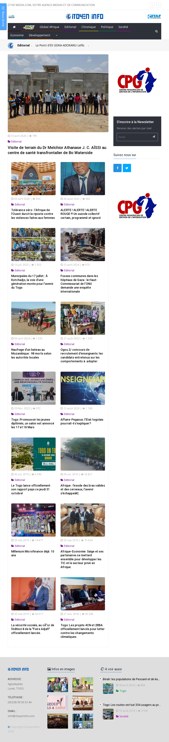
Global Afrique (49, 27)
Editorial (70, 27)
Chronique (89, 27)
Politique (107, 27)
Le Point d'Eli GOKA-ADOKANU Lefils (60, 45)
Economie (17, 35)
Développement (39, 35)
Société (123, 27)
